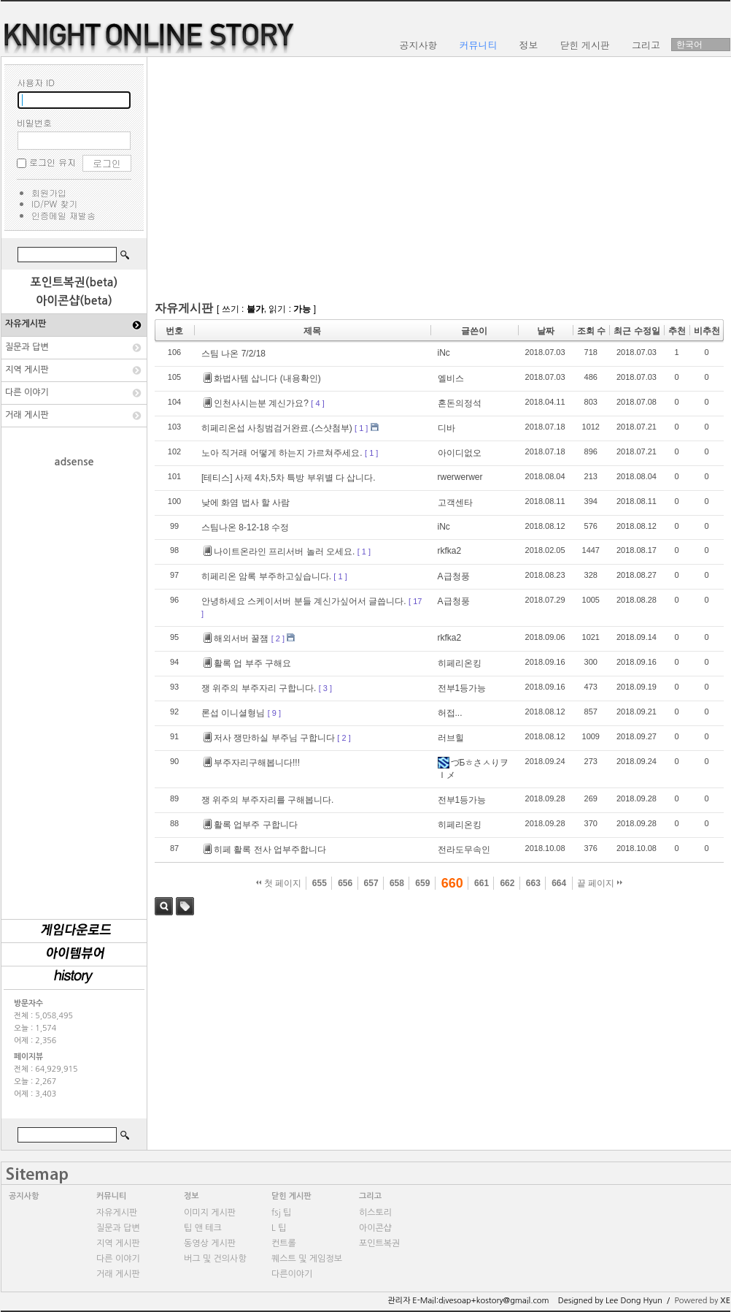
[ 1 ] (361, 428)
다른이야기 (291, 1274)
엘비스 (451, 378)
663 (533, 883)
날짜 (545, 331)
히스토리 (375, 1212)
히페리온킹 (459, 663)
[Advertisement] (74, 686)
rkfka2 (450, 551)
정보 (191, 1196)
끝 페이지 (600, 883)
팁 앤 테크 (203, 1228)
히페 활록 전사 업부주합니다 (265, 849)
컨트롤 (283, 1243)
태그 (185, 906)
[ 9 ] (274, 713)
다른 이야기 (27, 392)
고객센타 (455, 502)
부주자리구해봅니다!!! (252, 763)
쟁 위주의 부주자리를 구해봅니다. (267, 800)
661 (481, 883)
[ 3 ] (325, 688)
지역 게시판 (27, 369)
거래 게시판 (27, 415)
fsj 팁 (281, 1212)
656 (345, 883)
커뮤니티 (111, 1196)
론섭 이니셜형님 (233, 713)
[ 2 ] (278, 638)
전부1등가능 (462, 688)
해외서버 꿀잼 (236, 638)
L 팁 (278, 1228)
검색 (164, 906)
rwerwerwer (460, 477)
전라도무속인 (464, 849)
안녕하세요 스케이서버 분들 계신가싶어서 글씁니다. (303, 601)
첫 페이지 (279, 883)
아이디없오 (459, 453)
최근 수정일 (637, 331)
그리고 (370, 1196)
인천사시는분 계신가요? (256, 403)
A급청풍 (454, 576)
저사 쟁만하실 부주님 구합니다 (269, 738)
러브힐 (451, 738)
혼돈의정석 (459, 403)
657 (371, 883)
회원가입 (48, 192)
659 (422, 883)
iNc (444, 353)
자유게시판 (25, 323)
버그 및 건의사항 (215, 1258)
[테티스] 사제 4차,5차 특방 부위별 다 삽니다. (288, 478)
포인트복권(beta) (74, 282)
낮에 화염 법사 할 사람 (245, 502)
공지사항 (24, 1196)
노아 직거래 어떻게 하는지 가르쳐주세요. (282, 453)
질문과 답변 (27, 347)
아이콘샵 (375, 1228)
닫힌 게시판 (291, 1196)
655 (319, 883)
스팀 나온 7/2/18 (233, 353)
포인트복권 (379, 1243)
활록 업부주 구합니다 (251, 825)
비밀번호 (34, 122)
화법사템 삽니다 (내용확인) (262, 378)
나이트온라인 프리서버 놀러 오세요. (279, 551)
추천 (677, 331)
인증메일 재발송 (63, 215)
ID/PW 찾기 (54, 203)
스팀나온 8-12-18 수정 (245, 527)
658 (397, 883)
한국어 (689, 44)
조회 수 (591, 331)
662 (507, 883)
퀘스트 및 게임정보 (306, 1258)
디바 (446, 428)
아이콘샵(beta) (74, 300)
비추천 (707, 331)
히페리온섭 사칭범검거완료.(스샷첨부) (276, 428)
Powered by (702, 1301)
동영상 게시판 (210, 1243)
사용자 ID (36, 82)
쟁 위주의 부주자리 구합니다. (258, 688)
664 (559, 883)
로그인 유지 (52, 162)
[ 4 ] (317, 403)
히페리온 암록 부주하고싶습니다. (266, 576)
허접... (450, 713)
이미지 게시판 (210, 1212)
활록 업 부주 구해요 (247, 663)
